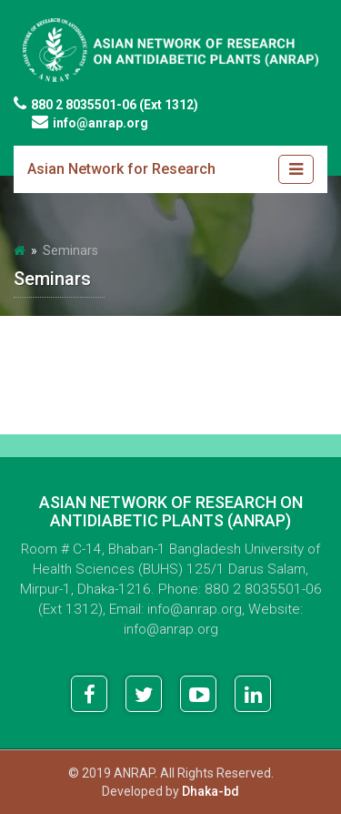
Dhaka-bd (210, 791)
